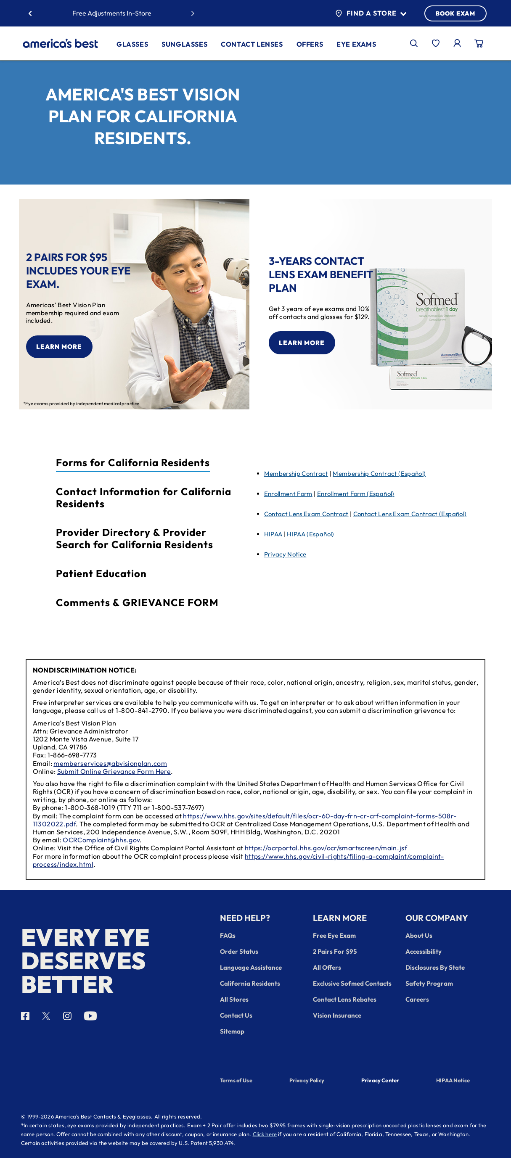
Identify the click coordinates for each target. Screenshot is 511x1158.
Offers (310, 44)
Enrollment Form (288, 494)
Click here (265, 1134)
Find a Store (370, 13)
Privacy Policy (306, 1080)
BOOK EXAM (455, 13)
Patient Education (101, 573)
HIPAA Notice (453, 1080)
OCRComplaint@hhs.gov (101, 840)
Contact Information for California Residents (143, 497)
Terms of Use (236, 1080)
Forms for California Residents (133, 462)
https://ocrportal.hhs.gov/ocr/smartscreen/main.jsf (326, 848)
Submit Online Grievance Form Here (114, 771)
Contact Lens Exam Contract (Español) (410, 514)
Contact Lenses (252, 44)
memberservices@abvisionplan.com (110, 763)
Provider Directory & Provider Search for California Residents (134, 538)
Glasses (132, 44)
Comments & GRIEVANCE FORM (137, 602)
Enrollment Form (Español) (356, 494)
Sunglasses (184, 44)
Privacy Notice (285, 554)
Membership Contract (296, 473)
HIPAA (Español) (310, 534)
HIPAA (273, 534)
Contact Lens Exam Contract (306, 514)
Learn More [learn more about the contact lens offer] (302, 343)
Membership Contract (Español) (379, 473)
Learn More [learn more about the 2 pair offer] (59, 347)
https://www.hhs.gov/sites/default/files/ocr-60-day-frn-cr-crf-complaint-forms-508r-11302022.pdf (245, 820)
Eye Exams (356, 44)
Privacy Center (380, 1081)
